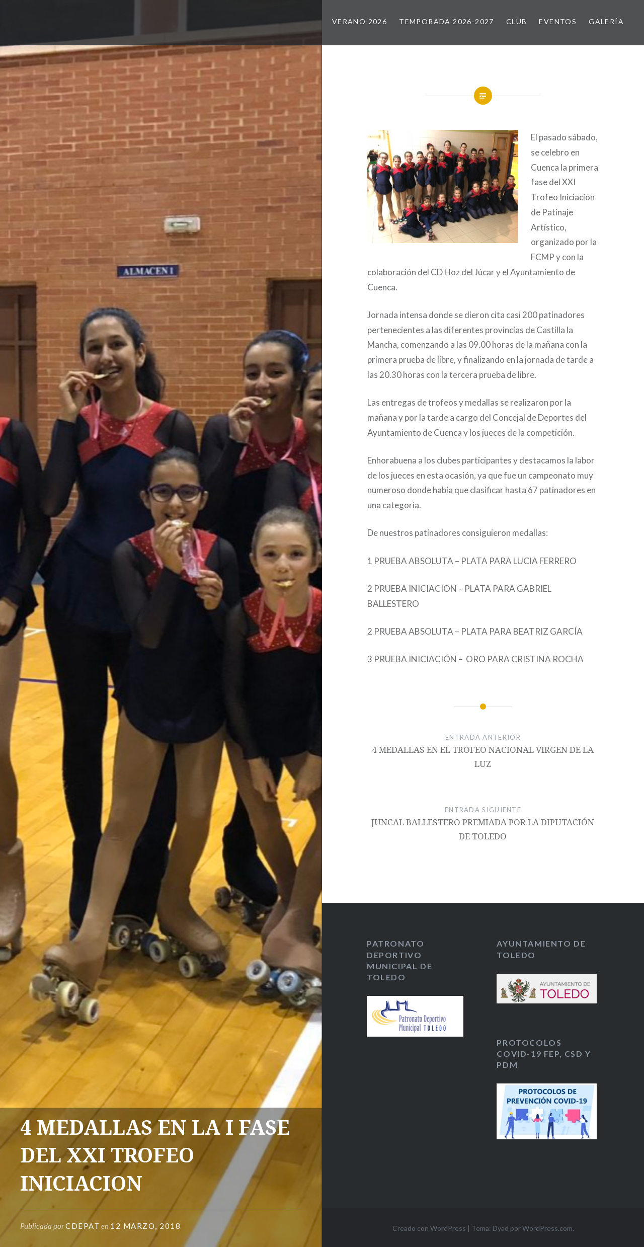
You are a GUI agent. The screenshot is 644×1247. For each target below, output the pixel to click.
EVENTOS (558, 21)
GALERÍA (606, 21)
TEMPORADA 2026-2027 (446, 21)
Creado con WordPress (429, 1228)
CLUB (516, 21)
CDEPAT (82, 1225)
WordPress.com (547, 1228)
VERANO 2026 (359, 21)
